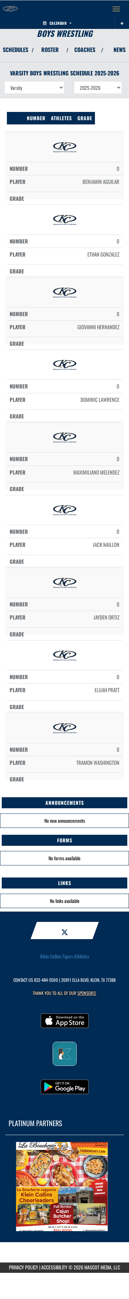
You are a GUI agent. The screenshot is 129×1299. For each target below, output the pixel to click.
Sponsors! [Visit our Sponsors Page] (86, 993)
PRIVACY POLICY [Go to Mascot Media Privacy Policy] (23, 1267)
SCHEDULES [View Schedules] (15, 49)
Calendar (57, 23)
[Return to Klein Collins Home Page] (10, 9)
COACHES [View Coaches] (84, 49)
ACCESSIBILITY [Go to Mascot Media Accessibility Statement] (54, 1267)
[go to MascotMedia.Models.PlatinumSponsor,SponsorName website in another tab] (64, 1186)
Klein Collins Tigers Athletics (64, 956)
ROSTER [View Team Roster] (50, 49)
